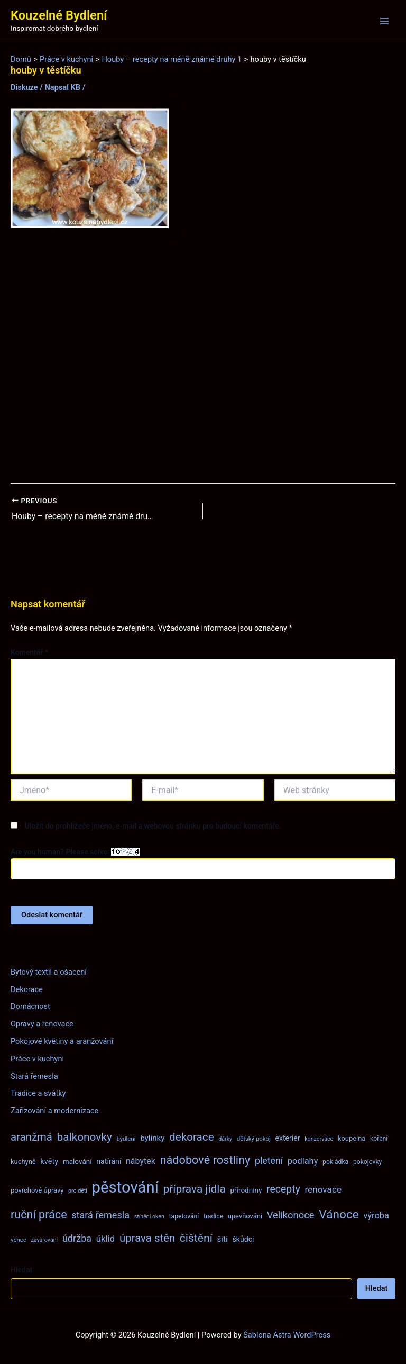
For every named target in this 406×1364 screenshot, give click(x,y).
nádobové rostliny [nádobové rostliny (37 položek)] (205, 1160)
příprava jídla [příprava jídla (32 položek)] (194, 1189)
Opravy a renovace (42, 1024)
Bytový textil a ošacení (49, 972)
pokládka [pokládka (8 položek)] (335, 1162)
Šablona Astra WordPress (286, 1335)
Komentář (29, 652)
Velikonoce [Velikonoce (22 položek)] (291, 1215)
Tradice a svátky (38, 1093)
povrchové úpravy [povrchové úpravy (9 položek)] (37, 1190)
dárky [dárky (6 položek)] (225, 1138)
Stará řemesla (34, 1076)
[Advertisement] (203, 356)
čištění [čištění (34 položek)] (196, 1237)
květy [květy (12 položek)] (49, 1161)
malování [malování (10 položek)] (77, 1161)
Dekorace (27, 989)
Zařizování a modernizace (54, 1110)
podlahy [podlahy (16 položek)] (303, 1161)
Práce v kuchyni (37, 1058)
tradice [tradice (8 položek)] (213, 1216)
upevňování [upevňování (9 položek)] (245, 1216)
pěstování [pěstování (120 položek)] (125, 1187)
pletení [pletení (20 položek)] (269, 1160)
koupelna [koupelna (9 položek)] (352, 1138)
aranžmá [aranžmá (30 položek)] (31, 1137)
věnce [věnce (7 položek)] (18, 1239)
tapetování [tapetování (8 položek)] (184, 1216)
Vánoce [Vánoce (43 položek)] (339, 1214)
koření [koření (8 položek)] (378, 1138)
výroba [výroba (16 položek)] (376, 1216)
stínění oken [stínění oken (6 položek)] (149, 1216)
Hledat (21, 1270)
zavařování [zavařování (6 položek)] (44, 1239)
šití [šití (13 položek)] (222, 1239)
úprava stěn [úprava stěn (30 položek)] (147, 1238)
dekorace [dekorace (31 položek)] (191, 1137)
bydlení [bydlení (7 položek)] (125, 1138)
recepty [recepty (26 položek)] (283, 1189)
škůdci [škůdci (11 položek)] (243, 1239)
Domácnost (30, 1006)
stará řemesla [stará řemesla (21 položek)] (100, 1215)
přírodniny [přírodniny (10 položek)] (246, 1190)
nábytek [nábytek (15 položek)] (140, 1161)
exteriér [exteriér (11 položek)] (287, 1138)
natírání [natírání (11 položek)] (108, 1161)
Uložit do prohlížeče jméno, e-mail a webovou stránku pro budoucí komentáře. (153, 826)
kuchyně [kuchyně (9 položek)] (23, 1162)
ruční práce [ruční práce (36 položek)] (39, 1214)
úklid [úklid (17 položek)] (105, 1238)
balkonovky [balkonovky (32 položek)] (84, 1137)
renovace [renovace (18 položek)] (323, 1189)
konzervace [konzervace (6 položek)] (318, 1138)
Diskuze (24, 87)
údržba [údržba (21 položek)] (76, 1238)
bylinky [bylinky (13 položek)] (152, 1138)
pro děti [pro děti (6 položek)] (77, 1190)
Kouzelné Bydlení (59, 15)
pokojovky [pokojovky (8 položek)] (367, 1162)
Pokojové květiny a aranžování (62, 1041)
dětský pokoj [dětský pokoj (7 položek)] (254, 1138)
